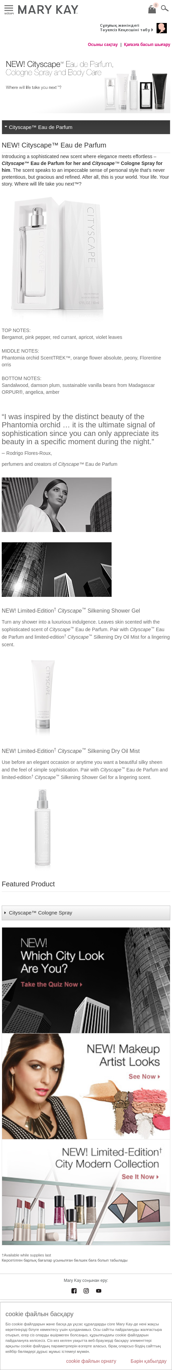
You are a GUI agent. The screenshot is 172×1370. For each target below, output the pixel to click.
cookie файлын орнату (91, 1361)
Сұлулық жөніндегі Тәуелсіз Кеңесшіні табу (125, 27)
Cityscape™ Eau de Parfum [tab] (40, 127)
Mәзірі (8, 8)
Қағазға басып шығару (147, 44)
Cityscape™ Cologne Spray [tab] (41, 913)
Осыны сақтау (103, 44)
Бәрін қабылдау (148, 1361)
